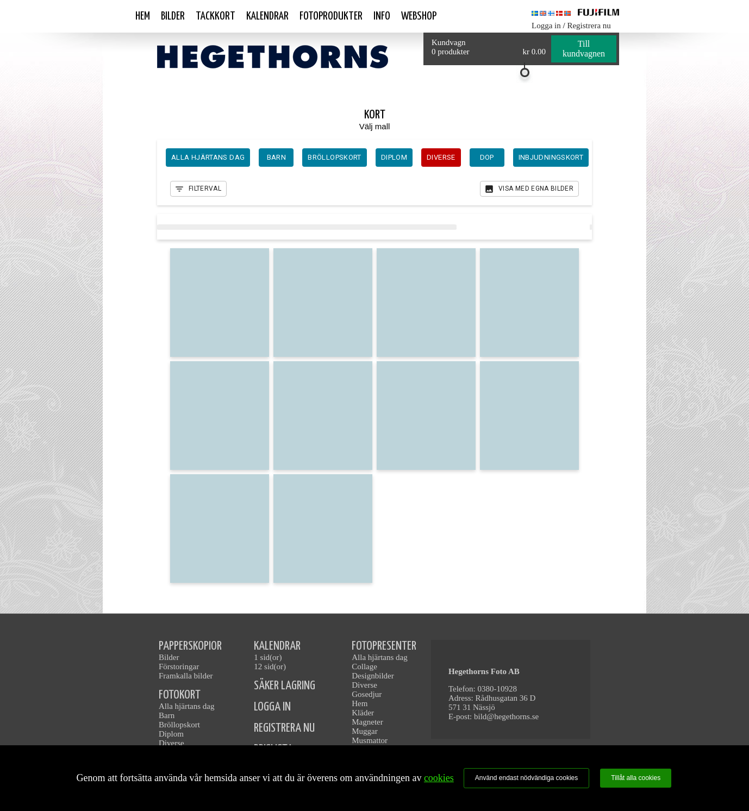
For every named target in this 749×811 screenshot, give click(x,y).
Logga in (546, 25)
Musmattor (370, 740)
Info (381, 16)
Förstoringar (179, 666)
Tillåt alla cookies (635, 778)
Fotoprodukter (331, 16)
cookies (439, 777)
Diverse (171, 743)
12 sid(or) (270, 666)
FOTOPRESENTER (384, 646)
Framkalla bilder (186, 675)
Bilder (173, 16)
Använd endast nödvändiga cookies (526, 778)
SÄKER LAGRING (284, 686)
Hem (142, 16)
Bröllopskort (179, 724)
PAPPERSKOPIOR (190, 646)
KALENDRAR (277, 646)
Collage (364, 666)
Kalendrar (267, 16)
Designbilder (373, 675)
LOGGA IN (272, 707)
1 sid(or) (268, 657)
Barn (166, 715)
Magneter (367, 722)
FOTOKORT (180, 695)
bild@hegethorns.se (506, 716)
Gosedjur (367, 694)
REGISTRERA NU (284, 728)
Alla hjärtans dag (186, 706)
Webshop (418, 16)
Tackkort (215, 16)
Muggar (365, 731)
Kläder (363, 712)
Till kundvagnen (584, 48)
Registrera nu (588, 25)
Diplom (171, 734)
